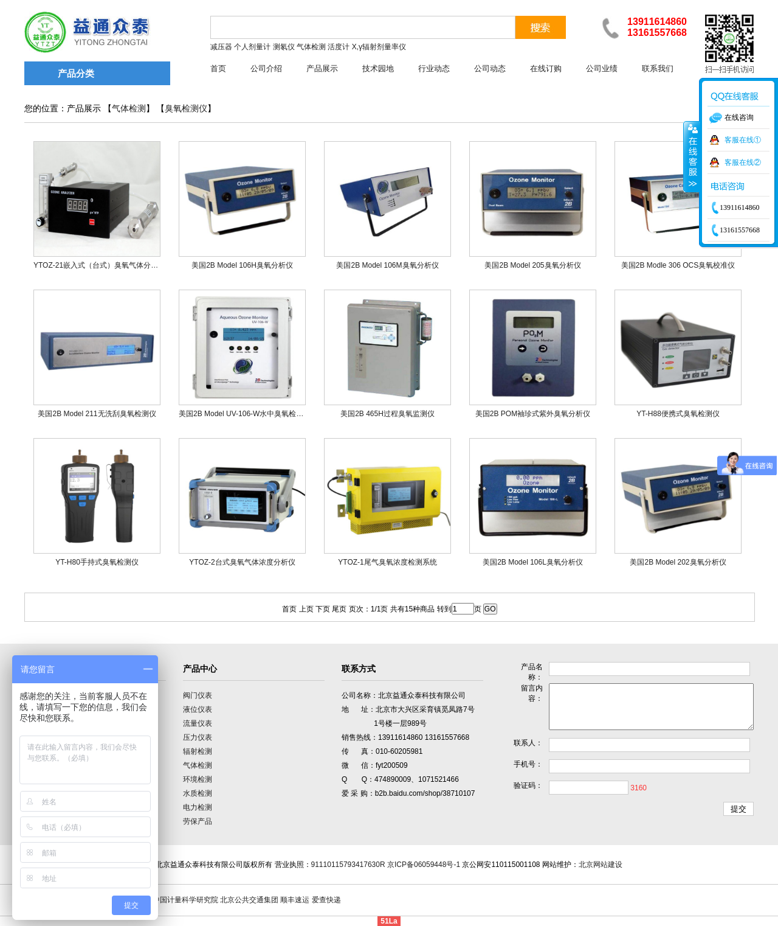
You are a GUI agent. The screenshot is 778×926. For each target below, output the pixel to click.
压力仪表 (197, 737)
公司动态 (490, 68)
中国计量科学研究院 (185, 900)
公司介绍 (266, 68)
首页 (218, 68)
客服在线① (743, 140)
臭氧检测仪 (186, 108)
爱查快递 (326, 900)
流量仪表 (197, 723)
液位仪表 (197, 709)
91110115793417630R (348, 864)
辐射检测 (197, 751)
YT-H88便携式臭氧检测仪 (678, 413)
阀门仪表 (197, 695)
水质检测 (197, 793)
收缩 (691, 156)
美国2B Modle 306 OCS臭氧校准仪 (678, 265)
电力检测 (197, 807)
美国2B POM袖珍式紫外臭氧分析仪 (532, 413)
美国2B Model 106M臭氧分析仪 (387, 265)
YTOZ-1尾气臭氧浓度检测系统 (387, 562)
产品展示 (322, 68)
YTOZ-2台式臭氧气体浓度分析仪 (242, 562)
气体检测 (129, 108)
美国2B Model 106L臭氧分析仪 (533, 562)
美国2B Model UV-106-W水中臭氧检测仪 (245, 413)
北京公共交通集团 (249, 900)
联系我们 (657, 68)
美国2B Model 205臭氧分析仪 (532, 265)
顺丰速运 (294, 900)
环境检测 (197, 779)
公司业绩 (602, 68)
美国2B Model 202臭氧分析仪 (678, 562)
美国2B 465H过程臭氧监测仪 (387, 413)
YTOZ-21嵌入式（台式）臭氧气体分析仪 (99, 265)
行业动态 (434, 68)
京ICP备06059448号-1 (423, 864)
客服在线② (743, 162)
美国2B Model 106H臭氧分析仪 (242, 265)
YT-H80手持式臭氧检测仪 (97, 562)
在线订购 (546, 68)
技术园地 (378, 68)
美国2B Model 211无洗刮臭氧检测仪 (97, 413)
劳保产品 (197, 821)
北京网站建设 (600, 864)
